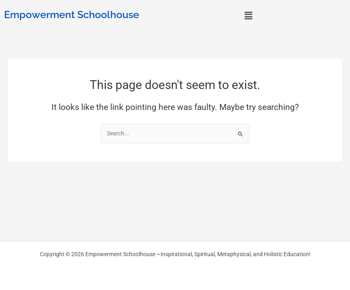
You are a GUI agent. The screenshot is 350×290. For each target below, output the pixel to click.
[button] (248, 15)
